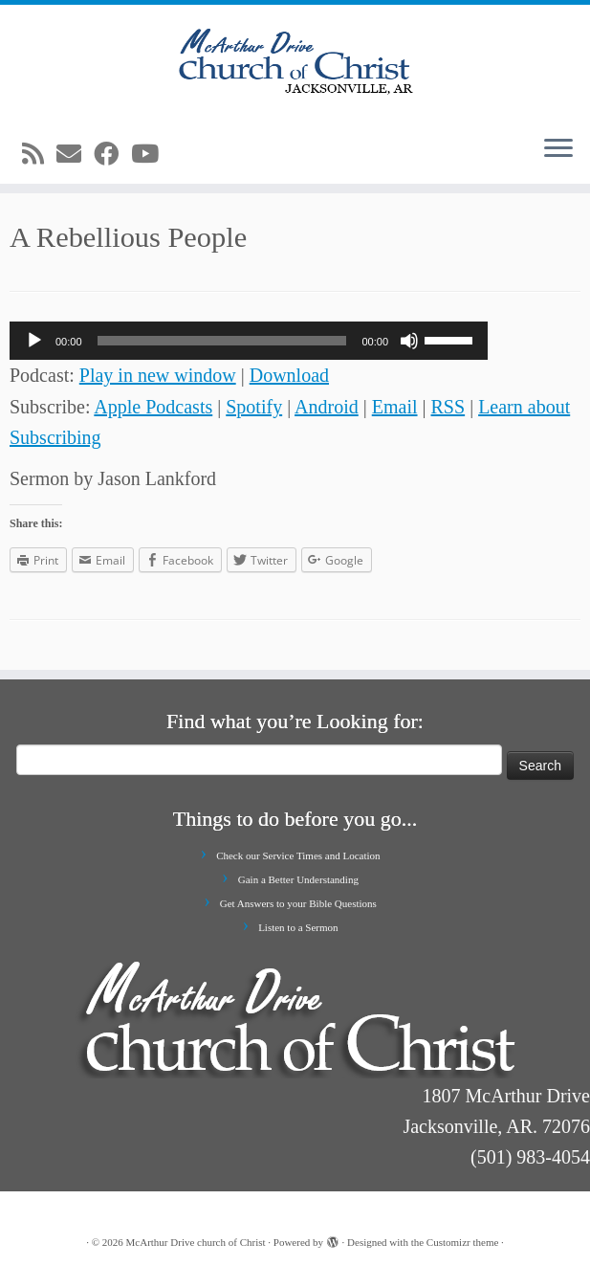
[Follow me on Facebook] (112, 154)
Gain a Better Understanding (298, 879)
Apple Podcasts (153, 406)
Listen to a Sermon (298, 927)
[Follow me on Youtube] (151, 154)
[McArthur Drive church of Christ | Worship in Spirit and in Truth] (295, 62)
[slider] (222, 340)
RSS (448, 406)
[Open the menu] (558, 149)
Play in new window (157, 375)
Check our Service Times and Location (298, 855)
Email (395, 406)
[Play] (34, 340)
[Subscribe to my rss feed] (39, 154)
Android (327, 406)
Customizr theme (462, 1242)
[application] (249, 341)
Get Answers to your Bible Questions (298, 903)
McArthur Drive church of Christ (196, 1242)
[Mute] (409, 340)
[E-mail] (75, 154)
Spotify (254, 406)
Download (289, 375)
